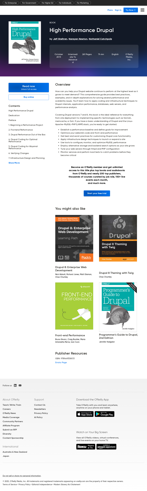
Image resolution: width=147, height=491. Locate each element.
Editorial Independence (42, 484)
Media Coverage (11, 417)
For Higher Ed (47, 3)
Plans (110, 10)
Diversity (7, 433)
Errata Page (61, 362)
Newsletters (40, 409)
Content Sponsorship (13, 438)
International (10, 446)
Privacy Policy (41, 413)
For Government (29, 3)
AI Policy (38, 417)
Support (39, 399)
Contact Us (39, 405)
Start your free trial (96, 193)
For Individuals (65, 3)
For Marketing (83, 3)
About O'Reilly (11, 399)
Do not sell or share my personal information (22, 476)
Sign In (118, 10)
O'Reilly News (9, 413)
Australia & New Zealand (15, 452)
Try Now (131, 10)
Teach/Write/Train (12, 405)
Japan (6, 456)
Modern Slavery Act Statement (67, 484)
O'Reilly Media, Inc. (129, 57)
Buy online (29, 97)
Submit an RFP (10, 429)
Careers (7, 409)
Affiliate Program (11, 425)
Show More (14, 163)
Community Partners (13, 421)
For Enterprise (11, 3)
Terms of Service (10, 484)
